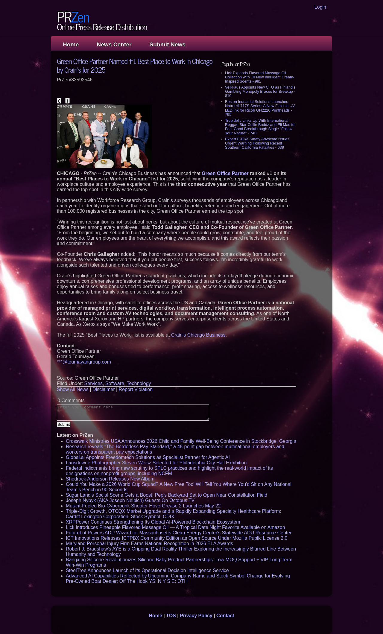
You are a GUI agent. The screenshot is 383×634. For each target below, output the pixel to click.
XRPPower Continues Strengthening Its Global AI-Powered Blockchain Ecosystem (153, 521)
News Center (114, 44)
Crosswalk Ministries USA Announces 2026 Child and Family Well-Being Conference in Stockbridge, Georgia (181, 441)
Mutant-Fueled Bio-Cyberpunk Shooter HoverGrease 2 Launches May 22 (143, 505)
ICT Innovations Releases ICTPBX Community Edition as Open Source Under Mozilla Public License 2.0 (177, 538)
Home (71, 44)
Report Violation (136, 389)
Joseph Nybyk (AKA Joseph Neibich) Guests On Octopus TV (130, 500)
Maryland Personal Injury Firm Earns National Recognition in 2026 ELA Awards (149, 543)
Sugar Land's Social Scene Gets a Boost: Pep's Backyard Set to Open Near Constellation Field (166, 495)
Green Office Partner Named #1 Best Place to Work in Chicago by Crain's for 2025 (134, 65)
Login (320, 7)
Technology (139, 383)
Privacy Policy (196, 615)
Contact (225, 615)
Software (114, 383)
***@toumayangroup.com (84, 361)
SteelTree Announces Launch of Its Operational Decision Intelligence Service (147, 570)
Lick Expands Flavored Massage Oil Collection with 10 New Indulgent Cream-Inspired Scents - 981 (259, 77)
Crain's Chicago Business (198, 334)
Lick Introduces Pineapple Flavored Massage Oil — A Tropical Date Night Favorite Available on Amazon (175, 527)
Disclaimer (103, 389)
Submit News (168, 44)
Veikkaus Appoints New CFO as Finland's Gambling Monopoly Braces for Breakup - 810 (260, 91)
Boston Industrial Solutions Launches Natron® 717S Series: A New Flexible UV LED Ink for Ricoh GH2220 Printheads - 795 (260, 107)
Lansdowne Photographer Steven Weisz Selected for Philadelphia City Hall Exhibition (156, 462)
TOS (171, 615)
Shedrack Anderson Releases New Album (110, 478)
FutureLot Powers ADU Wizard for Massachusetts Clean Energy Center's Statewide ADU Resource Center (178, 532)
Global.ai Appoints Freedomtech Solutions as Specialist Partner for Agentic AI (148, 457)
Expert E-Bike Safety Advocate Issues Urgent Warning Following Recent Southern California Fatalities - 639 (257, 143)
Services (93, 383)
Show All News (73, 389)
